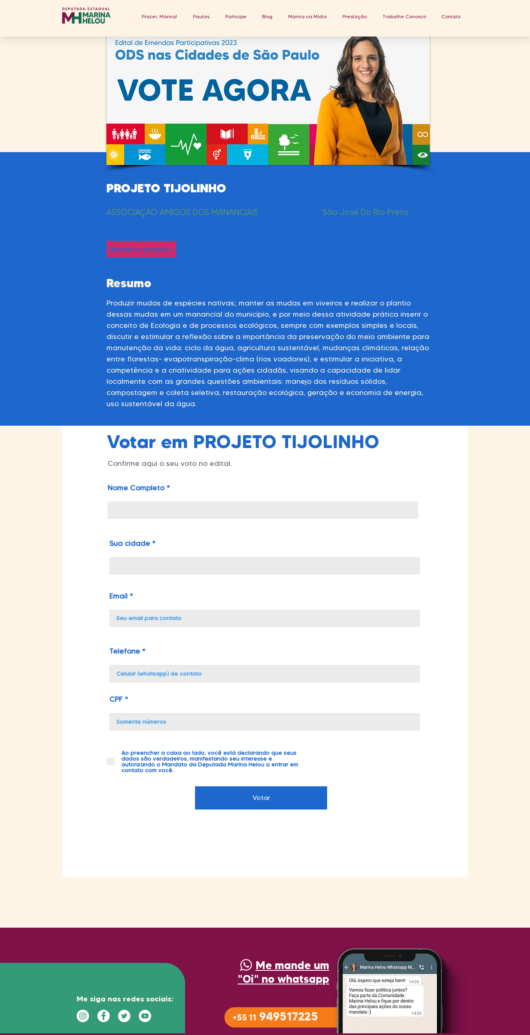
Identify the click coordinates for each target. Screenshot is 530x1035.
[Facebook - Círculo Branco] (103, 1016)
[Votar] (261, 798)
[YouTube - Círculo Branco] (145, 1016)
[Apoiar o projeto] (141, 249)
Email (118, 596)
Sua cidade (129, 543)
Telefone (124, 651)
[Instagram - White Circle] (83, 1016)
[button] (201, 16)
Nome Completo (136, 488)
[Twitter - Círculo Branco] (124, 1016)
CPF (116, 699)
